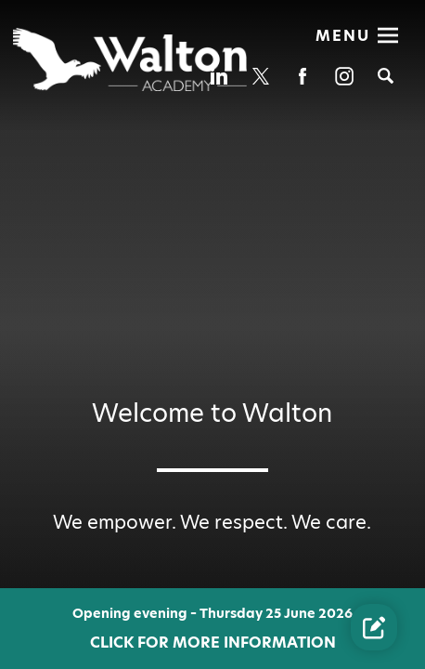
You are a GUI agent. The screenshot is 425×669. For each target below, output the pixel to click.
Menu (343, 35)
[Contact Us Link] (374, 627)
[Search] (385, 76)
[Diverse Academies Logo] (131, 59)
